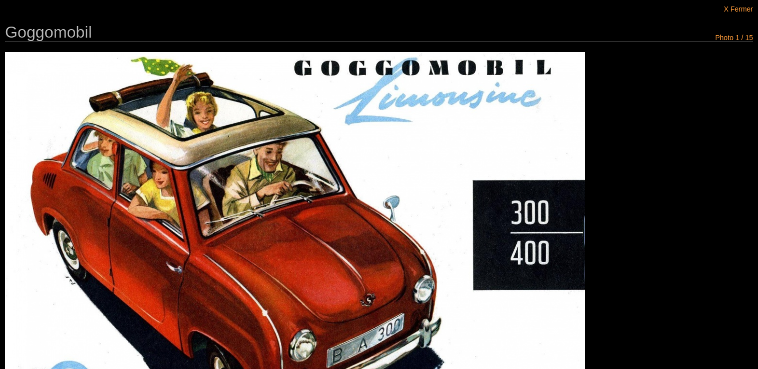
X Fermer (738, 9)
